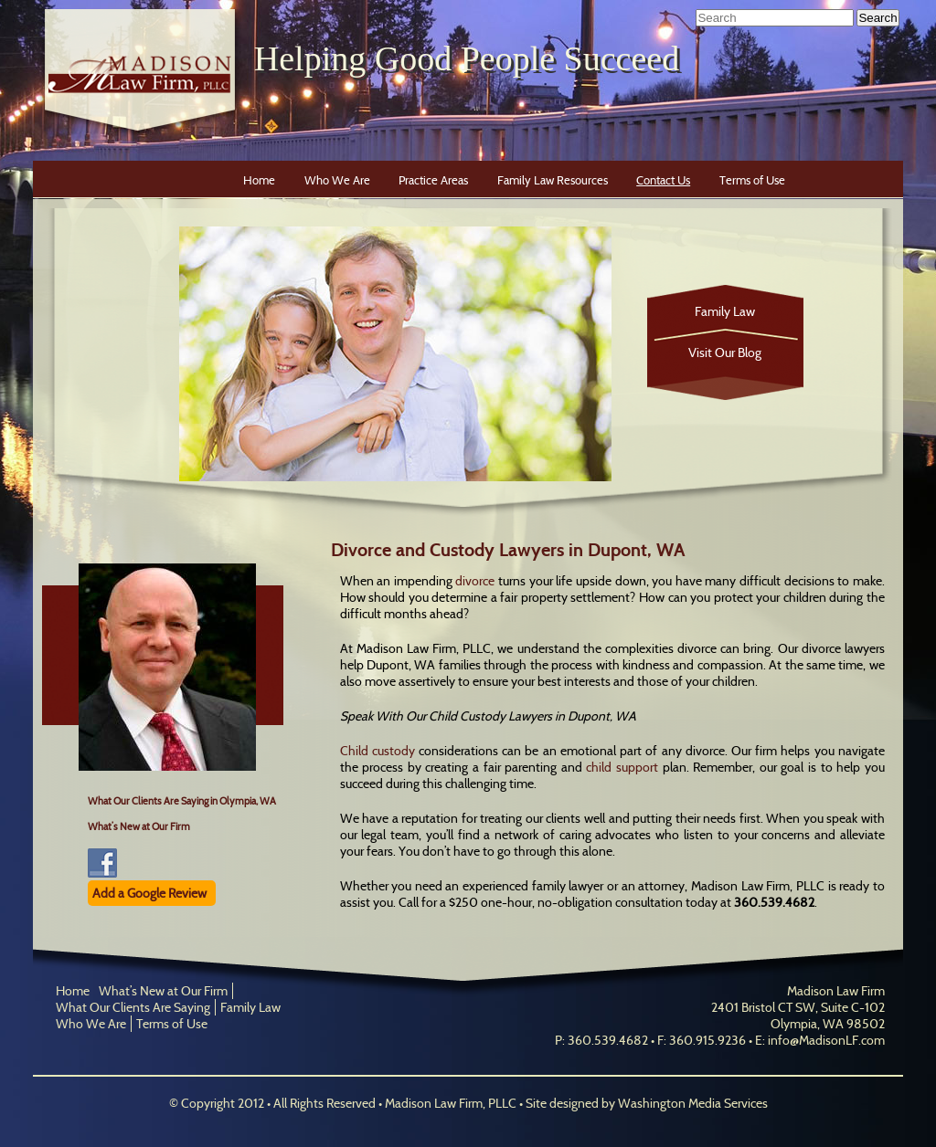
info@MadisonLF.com (826, 1040)
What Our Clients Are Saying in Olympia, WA (182, 800)
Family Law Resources (552, 180)
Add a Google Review (149, 893)
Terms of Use (752, 180)
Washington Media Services (693, 1103)
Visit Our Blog (724, 352)
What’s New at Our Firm (139, 826)
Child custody (377, 750)
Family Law (725, 311)
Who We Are (337, 180)
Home (259, 180)
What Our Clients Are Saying (133, 1007)
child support (622, 767)
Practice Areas (433, 180)
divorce (475, 581)
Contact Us (663, 180)
